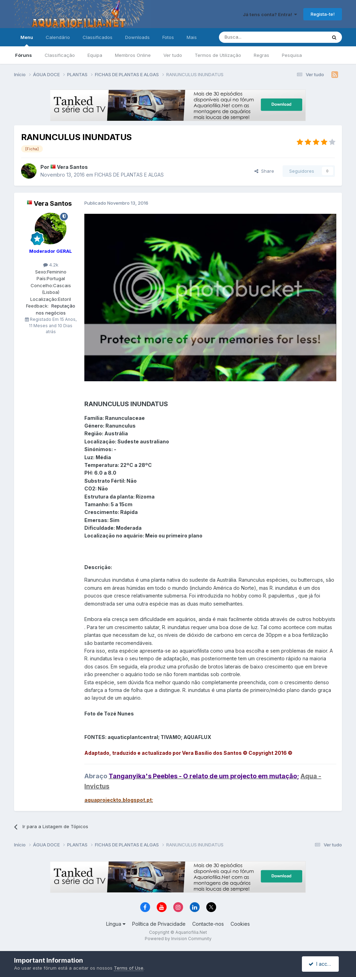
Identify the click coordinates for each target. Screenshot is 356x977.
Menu (26, 40)
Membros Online (133, 55)
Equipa (95, 55)
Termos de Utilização (218, 55)
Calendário (58, 37)
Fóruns (23, 55)
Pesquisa (292, 55)
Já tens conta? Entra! (270, 14)
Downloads (137, 37)
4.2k (50, 265)
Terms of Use (128, 968)
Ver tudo (172, 55)
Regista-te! (323, 14)
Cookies (240, 924)
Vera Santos (72, 167)
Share (264, 171)
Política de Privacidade (159, 924)
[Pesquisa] (255, 37)
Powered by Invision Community (178, 938)
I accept (321, 964)
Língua (115, 924)
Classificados (97, 37)
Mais (192, 37)
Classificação (60, 55)
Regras (261, 55)
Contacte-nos (208, 924)
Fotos (168, 37)
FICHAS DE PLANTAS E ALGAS (129, 175)
